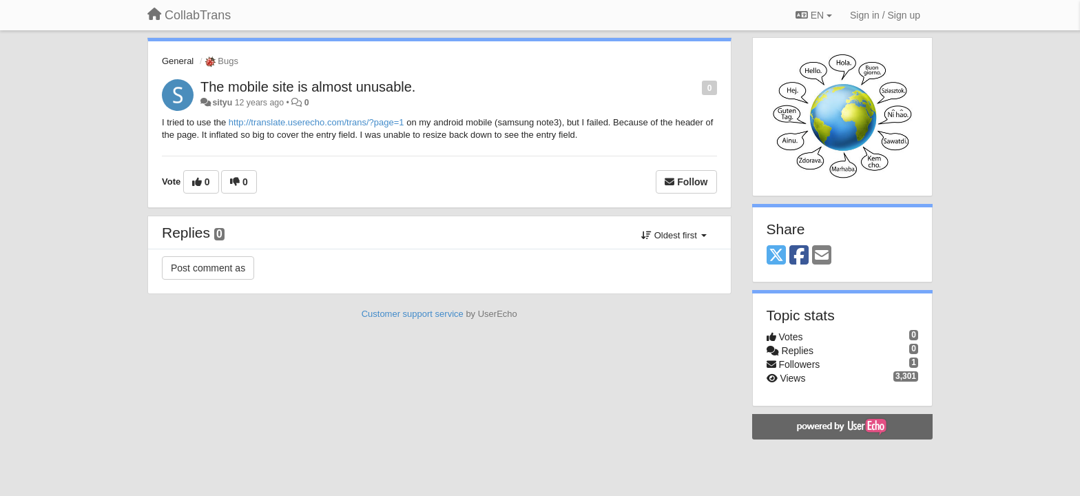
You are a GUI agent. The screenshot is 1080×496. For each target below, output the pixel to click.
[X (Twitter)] (776, 256)
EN (814, 15)
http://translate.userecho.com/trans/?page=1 (316, 122)
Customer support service (413, 314)
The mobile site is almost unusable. (307, 86)
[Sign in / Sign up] (885, 15)
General (178, 61)
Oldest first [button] (673, 235)
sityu (222, 102)
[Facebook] (799, 256)
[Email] (821, 256)
